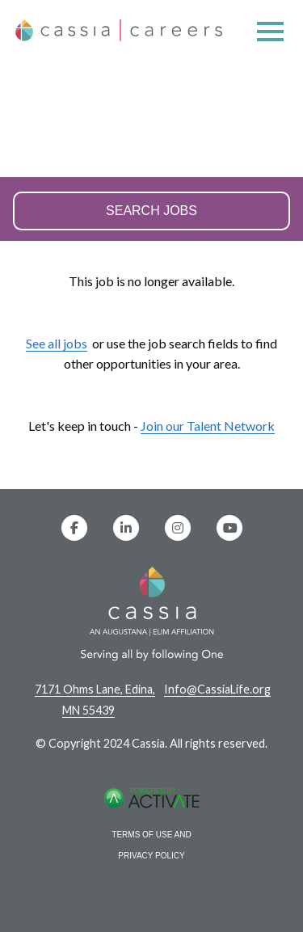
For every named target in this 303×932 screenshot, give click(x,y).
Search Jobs (151, 211)
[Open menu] (270, 32)
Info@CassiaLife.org (217, 689)
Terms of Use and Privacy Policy (151, 845)
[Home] (119, 38)
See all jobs (56, 343)
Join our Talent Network (208, 425)
